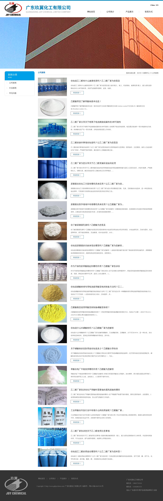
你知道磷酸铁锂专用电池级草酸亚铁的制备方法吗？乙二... (97, 287)
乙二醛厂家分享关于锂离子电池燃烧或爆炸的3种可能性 (96, 122)
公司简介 (110, 12)
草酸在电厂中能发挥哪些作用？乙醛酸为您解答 (92, 369)
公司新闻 (12, 83)
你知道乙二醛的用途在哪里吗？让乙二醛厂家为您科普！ (96, 451)
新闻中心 (146, 73)
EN (157, 5)
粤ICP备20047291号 (96, 486)
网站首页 (91, 12)
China (152, 5)
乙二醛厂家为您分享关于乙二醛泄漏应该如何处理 (93, 163)
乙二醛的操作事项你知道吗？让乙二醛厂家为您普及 (94, 142)
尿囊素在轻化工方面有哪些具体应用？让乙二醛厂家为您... (97, 184)
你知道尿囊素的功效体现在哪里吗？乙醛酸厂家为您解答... (97, 245)
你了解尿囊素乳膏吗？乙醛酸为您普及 (88, 225)
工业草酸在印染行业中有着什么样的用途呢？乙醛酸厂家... (97, 410)
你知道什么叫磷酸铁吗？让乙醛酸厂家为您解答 (92, 328)
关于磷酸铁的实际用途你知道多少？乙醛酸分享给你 (94, 348)
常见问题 (12, 93)
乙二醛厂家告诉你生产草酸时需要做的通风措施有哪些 (95, 390)
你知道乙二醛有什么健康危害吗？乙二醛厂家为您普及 (95, 81)
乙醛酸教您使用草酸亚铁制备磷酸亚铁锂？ (90, 307)
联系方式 (149, 12)
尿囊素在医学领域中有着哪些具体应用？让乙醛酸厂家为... (97, 204)
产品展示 (129, 12)
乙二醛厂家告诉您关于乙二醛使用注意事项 (90, 431)
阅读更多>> (77, 93)
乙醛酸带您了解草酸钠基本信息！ (86, 101)
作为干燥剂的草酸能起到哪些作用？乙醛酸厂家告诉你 (95, 266)
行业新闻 (12, 88)
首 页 (139, 73)
